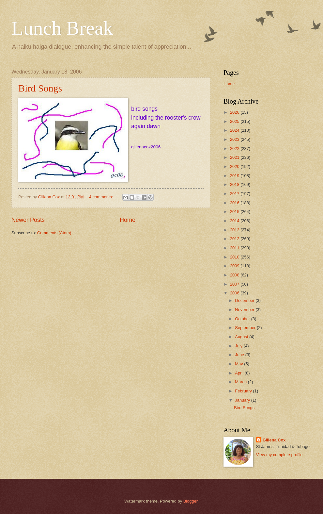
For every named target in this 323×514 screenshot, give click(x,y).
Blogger (190, 501)
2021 (235, 157)
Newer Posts (28, 220)
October (243, 318)
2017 (235, 193)
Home (127, 220)
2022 (235, 148)
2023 (235, 139)
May (239, 363)
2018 (235, 184)
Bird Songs (40, 88)
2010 (235, 257)
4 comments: (101, 196)
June (240, 354)
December (245, 300)
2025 (235, 121)
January (243, 400)
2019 (235, 175)
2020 (235, 166)
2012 (235, 238)
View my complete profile (279, 454)
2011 (235, 247)
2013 (235, 229)
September (246, 327)
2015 (235, 211)
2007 (235, 284)
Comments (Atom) (54, 232)
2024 (235, 130)
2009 (235, 265)
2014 (235, 220)
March (241, 381)
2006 (235, 292)
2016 (235, 202)
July (239, 345)
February (244, 391)
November (245, 309)
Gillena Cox (274, 440)
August (242, 336)
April (239, 373)
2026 (235, 112)
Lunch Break (62, 28)
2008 (235, 275)
